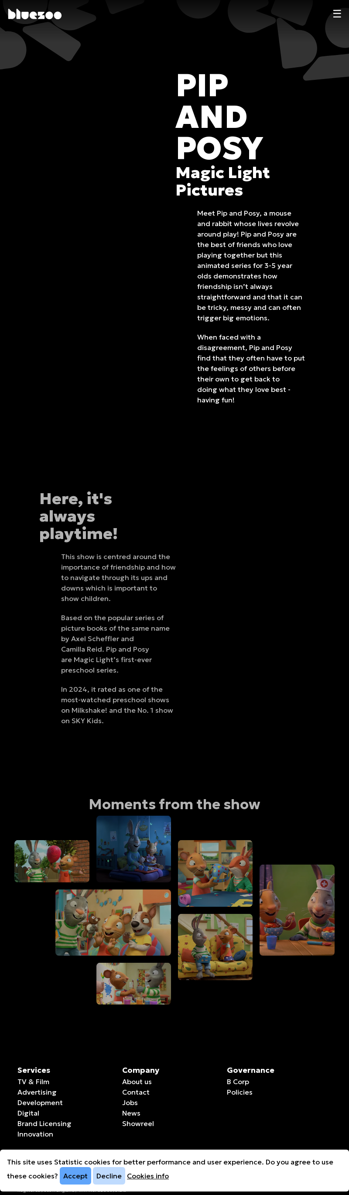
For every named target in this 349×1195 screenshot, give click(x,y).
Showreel (138, 1123)
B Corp (238, 1081)
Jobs (130, 1102)
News (131, 1113)
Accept (75, 1175)
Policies (240, 1092)
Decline (109, 1175)
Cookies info (148, 1175)
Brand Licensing (44, 1123)
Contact (136, 1092)
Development (40, 1102)
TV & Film (33, 1081)
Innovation (35, 1134)
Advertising (37, 1092)
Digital (28, 1113)
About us (137, 1081)
